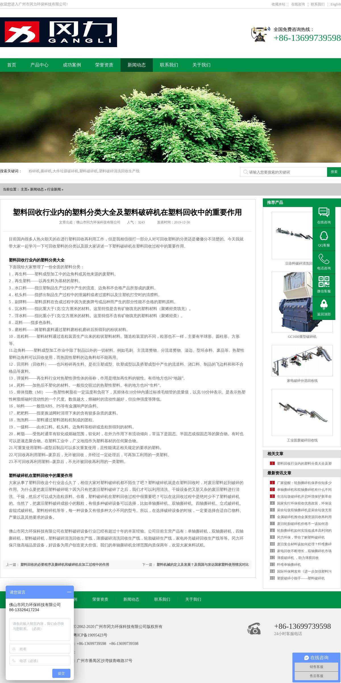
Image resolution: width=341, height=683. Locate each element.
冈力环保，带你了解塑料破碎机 (301, 537)
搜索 (334, 172)
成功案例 (72, 64)
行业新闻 (54, 189)
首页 (11, 64)
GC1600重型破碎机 (302, 337)
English (335, 4)
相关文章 (275, 454)
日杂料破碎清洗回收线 (302, 263)
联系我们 (318, 4)
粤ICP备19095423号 (90, 635)
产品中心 (39, 64)
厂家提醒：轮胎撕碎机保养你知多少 (304, 483)
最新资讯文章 (279, 473)
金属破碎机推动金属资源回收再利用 (304, 517)
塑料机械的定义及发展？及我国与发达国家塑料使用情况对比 (203, 565)
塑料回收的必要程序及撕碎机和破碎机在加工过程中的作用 (64, 565)
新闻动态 (137, 64)
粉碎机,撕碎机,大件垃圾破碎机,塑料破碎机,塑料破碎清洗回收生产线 (84, 171)
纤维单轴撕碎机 (289, 565)
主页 (24, 189)
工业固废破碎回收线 (302, 440)
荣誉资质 (104, 64)
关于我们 (201, 64)
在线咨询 (298, 4)
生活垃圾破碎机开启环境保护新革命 (304, 496)
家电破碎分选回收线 (302, 381)
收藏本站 (278, 4)
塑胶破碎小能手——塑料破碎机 (301, 578)
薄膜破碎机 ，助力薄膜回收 (298, 558)
